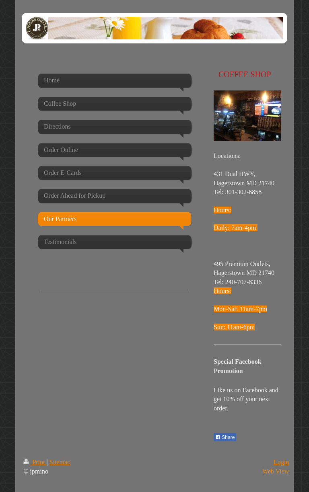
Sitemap (59, 462)
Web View (275, 471)
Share (225, 437)
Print (34, 462)
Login (281, 462)
